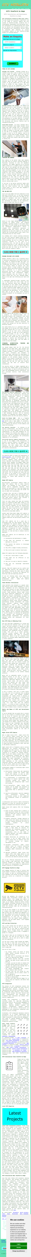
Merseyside (15, 1213)
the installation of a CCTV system (19, 1169)
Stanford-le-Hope (6, 456)
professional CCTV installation (19, 1078)
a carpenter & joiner (19, 1050)
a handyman (17, 1045)
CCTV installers (12, 469)
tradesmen (4, 1054)
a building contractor (8, 1043)
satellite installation (8, 1036)
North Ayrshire (24, 1212)
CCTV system (26, 25)
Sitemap (3, 1240)
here (15, 1210)
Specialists (4, 1241)
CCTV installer (15, 1096)
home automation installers (19, 1051)
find (6, 1178)
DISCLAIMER (27, 8)
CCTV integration (16, 986)
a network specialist (11, 1041)
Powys (3, 1213)
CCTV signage (12, 909)
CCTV (22, 128)
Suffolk (4, 1216)
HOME (12, 8)
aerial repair (16, 1039)
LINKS (16, 8)
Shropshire (16, 1212)
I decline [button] (18, 1247)
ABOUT (19, 8)
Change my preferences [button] (18, 1251)
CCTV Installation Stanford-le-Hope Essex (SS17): (15, 18)
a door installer (21, 1037)
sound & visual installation (19, 1048)
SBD (3, 420)
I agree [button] (18, 1244)
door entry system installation (16, 1047)
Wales (8, 1213)
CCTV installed (11, 1026)
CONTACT (22, 8)
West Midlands (24, 1213)
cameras (15, 74)
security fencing (24, 1044)
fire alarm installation (12, 1040)
